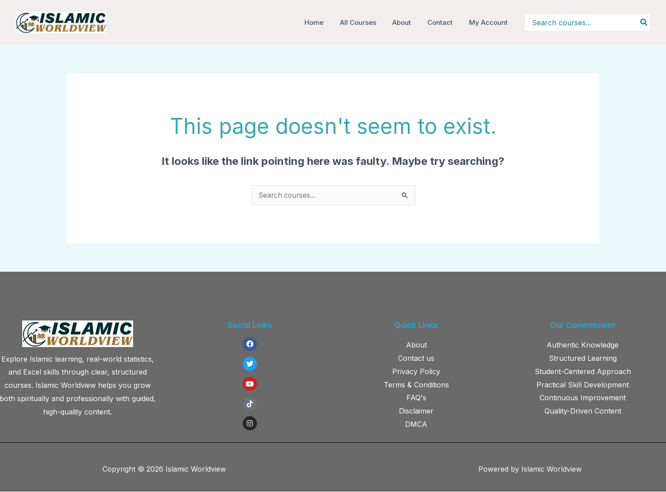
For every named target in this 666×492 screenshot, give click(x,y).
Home (327, 22)
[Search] (644, 22)
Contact (444, 22)
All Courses (368, 22)
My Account (489, 22)
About (409, 22)
